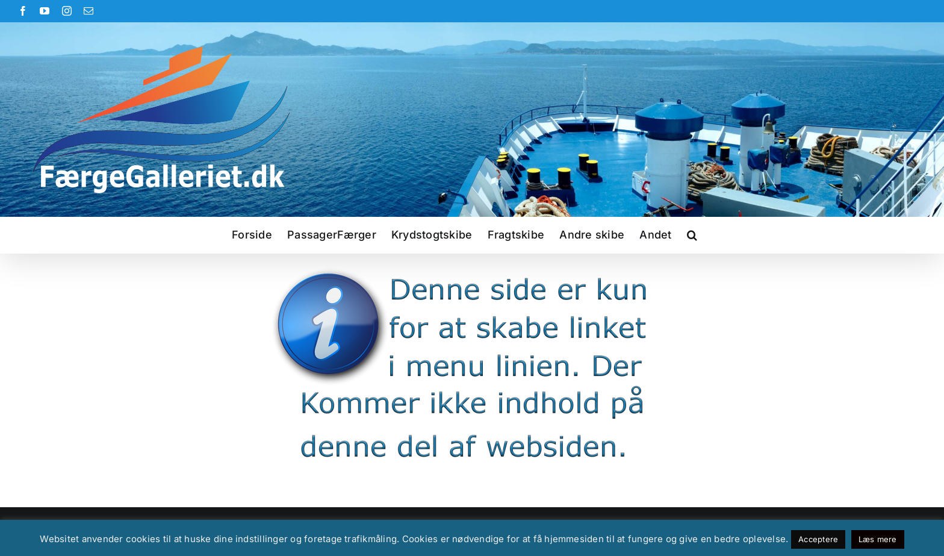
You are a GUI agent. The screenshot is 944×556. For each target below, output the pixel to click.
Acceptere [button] (818, 539)
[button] (692, 235)
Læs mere (878, 539)
